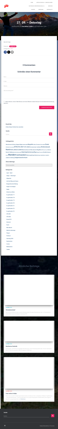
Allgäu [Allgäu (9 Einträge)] (21, 144)
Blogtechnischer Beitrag (12, 183)
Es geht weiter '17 (10, 194)
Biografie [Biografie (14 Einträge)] (30, 144)
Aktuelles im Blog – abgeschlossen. (45, 2)
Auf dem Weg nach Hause (12, 181)
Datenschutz (50, 9)
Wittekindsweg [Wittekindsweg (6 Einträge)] (37, 155)
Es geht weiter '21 (10, 205)
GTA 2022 (8, 216)
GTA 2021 (8, 213)
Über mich (50, 6)
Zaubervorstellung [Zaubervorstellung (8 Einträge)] (10, 157)
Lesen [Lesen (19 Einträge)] (20, 149)
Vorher (8, 243)
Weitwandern (9, 246)
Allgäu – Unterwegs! (11, 175)
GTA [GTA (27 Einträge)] (15, 147)
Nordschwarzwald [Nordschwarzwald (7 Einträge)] (17, 152)
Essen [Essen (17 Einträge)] (47, 144)
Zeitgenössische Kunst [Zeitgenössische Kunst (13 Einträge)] (20, 157)
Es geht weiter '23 (10, 211)
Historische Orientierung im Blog (37, 6)
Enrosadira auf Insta (5, 425)
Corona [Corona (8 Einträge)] (37, 144)
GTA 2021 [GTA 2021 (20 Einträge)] (20, 147)
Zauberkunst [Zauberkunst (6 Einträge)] (42, 155)
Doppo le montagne (10, 186)
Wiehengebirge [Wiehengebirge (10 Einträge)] (30, 155)
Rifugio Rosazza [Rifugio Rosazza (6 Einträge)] (39, 152)
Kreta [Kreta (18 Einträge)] (43, 147)
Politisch (8, 235)
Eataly (7, 189)
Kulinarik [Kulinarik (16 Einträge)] (47, 147)
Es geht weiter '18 (10, 197)
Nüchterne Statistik (11, 346)
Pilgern (8, 233)
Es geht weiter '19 (10, 200)
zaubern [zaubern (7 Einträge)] (47, 155)
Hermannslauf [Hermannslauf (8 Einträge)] (33, 147)
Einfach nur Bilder (10, 192)
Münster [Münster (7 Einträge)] (49, 149)
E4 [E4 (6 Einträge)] (40, 144)
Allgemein (8, 178)
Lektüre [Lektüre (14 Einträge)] (15, 149)
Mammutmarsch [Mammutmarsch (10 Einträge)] (26, 149)
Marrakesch (9, 227)
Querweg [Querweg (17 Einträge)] (24, 152)
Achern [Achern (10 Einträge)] (14, 144)
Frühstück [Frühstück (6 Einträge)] (8, 147)
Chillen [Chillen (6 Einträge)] (34, 144)
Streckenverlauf (10, 310)
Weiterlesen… (23, 399)
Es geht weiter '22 (10, 208)
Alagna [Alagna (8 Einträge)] (17, 144)
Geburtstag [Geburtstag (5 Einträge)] (12, 147)
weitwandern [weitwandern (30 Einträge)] (21, 155)
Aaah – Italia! (9, 172)
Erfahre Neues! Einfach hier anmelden (14, 126)
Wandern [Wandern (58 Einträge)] (12, 155)
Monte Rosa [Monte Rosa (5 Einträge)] (45, 149)
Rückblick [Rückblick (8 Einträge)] (45, 152)
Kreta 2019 (8, 219)
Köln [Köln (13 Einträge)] (11, 149)
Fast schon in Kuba (11, 393)
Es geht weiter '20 (10, 202)
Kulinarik (8, 222)
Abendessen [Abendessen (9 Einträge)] (9, 144)
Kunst (7, 224)
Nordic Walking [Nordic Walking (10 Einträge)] (9, 152)
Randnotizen (9, 241)
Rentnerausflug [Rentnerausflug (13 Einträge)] (31, 152)
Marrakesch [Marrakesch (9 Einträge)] (34, 149)
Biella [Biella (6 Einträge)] (26, 144)
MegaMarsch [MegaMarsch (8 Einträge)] (40, 149)
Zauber (8, 249)
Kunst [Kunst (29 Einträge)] (8, 149)
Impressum (41, 9)
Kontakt (33, 9)
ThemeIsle (52, 425)
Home (32, 2)
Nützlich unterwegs (10, 230)
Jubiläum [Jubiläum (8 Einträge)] (39, 147)
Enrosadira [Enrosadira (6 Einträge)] (43, 144)
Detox (11, 48)
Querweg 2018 (12, 46)
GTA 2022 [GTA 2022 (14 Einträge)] (27, 147)
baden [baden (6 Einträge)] (24, 144)
